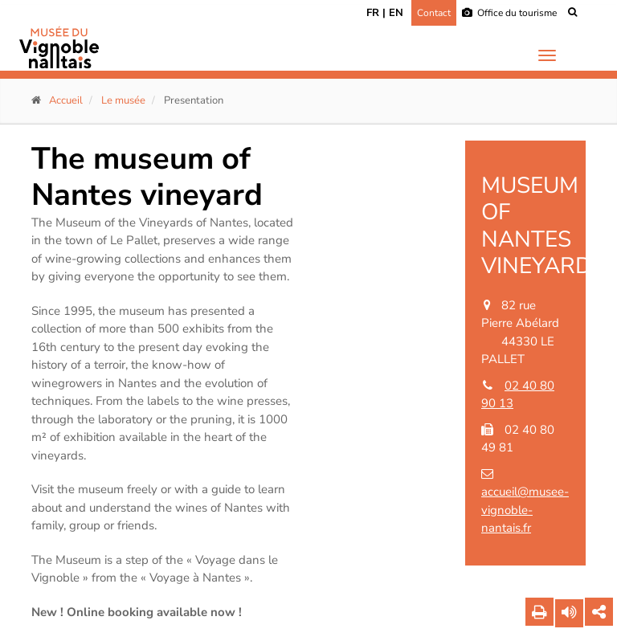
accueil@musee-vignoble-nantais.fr (525, 510)
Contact (434, 12)
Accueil (66, 100)
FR (372, 13)
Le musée (123, 100)
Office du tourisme (509, 12)
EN (396, 13)
